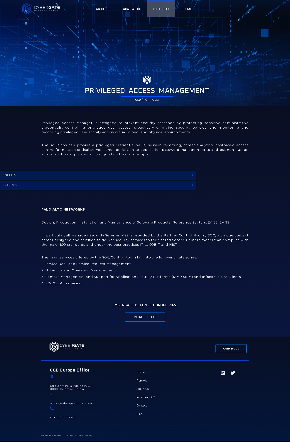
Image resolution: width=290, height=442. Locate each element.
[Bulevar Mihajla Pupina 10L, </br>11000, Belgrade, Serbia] (52, 377)
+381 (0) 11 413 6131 (63, 418)
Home (140, 372)
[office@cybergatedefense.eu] (51, 394)
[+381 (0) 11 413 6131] (52, 409)
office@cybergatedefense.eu (71, 403)
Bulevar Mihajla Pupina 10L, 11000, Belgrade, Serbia (70, 388)
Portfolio (142, 381)
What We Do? (145, 397)
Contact (141, 406)
